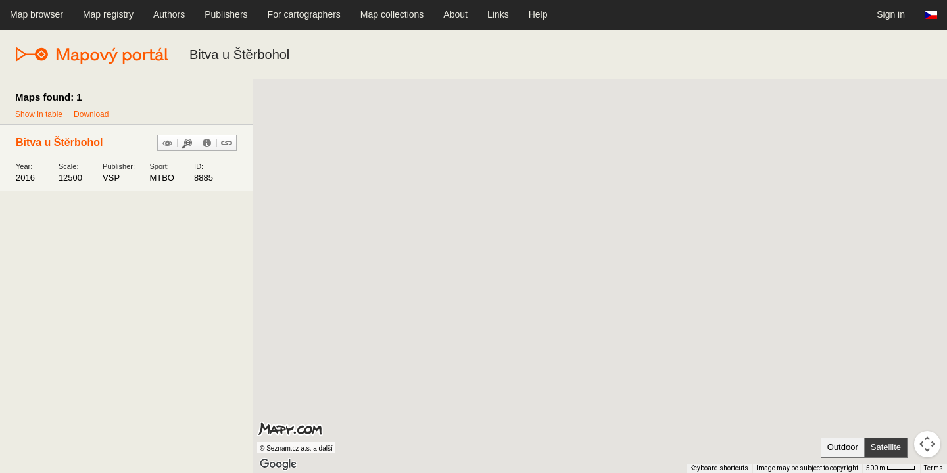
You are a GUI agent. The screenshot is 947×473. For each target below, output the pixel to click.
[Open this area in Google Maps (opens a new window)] (278, 464)
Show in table (38, 114)
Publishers (226, 14)
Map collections (392, 14)
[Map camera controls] (927, 444)
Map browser (36, 14)
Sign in (891, 14)
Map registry (108, 14)
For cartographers (304, 14)
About (455, 14)
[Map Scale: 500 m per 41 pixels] (891, 468)
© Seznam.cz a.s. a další (296, 448)
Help (538, 14)
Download (91, 114)
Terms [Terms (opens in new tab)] (933, 468)
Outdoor (842, 447)
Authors (169, 14)
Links (498, 14)
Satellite (886, 447)
